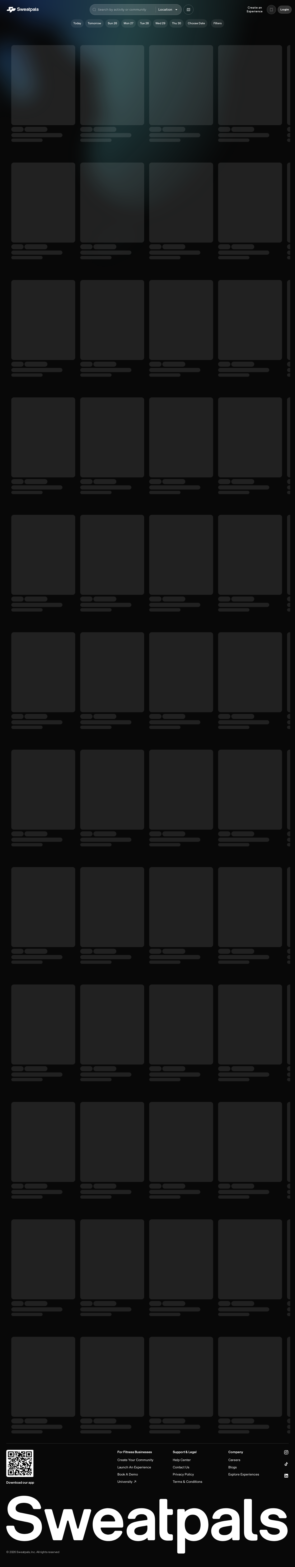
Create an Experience (255, 9)
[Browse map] (188, 10)
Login (284, 9)
